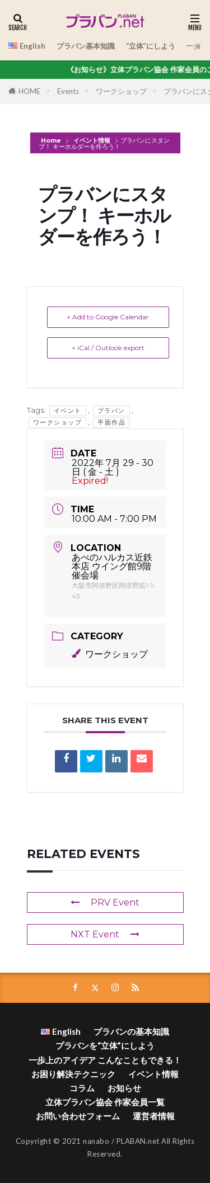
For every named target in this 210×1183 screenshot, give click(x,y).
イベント (68, 410)
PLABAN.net (138, 1141)
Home (52, 140)
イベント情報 (91, 140)
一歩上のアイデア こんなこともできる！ (105, 1060)
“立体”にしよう (150, 45)
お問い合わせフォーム (78, 1116)
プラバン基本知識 (86, 45)
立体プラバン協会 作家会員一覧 (105, 1102)
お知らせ (124, 1088)
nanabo (96, 1141)
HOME (29, 91)
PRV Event (105, 902)
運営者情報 (154, 1116)
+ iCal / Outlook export (108, 347)
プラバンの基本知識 (131, 1031)
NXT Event (105, 934)
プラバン (111, 410)
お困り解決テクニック (73, 1074)
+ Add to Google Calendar (108, 317)
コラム (82, 1088)
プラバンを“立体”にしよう (105, 1045)
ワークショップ (121, 91)
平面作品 (111, 422)
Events (68, 91)
